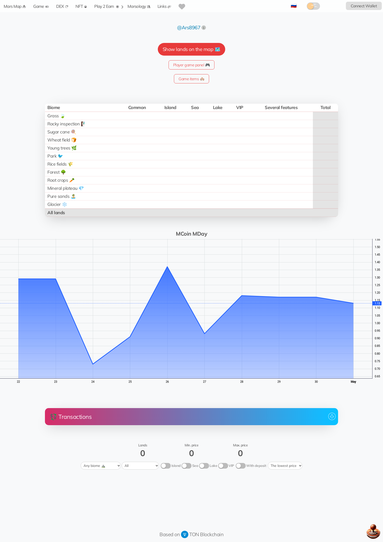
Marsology (139, 6)
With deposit (256, 465)
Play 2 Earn (106, 6)
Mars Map (15, 6)
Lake (213, 465)
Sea (195, 465)
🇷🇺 (294, 5)
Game (41, 6)
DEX (62, 6)
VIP (231, 465)
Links (164, 6)
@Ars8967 (188, 27)
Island (176, 465)
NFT (81, 6)
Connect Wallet (364, 5)
